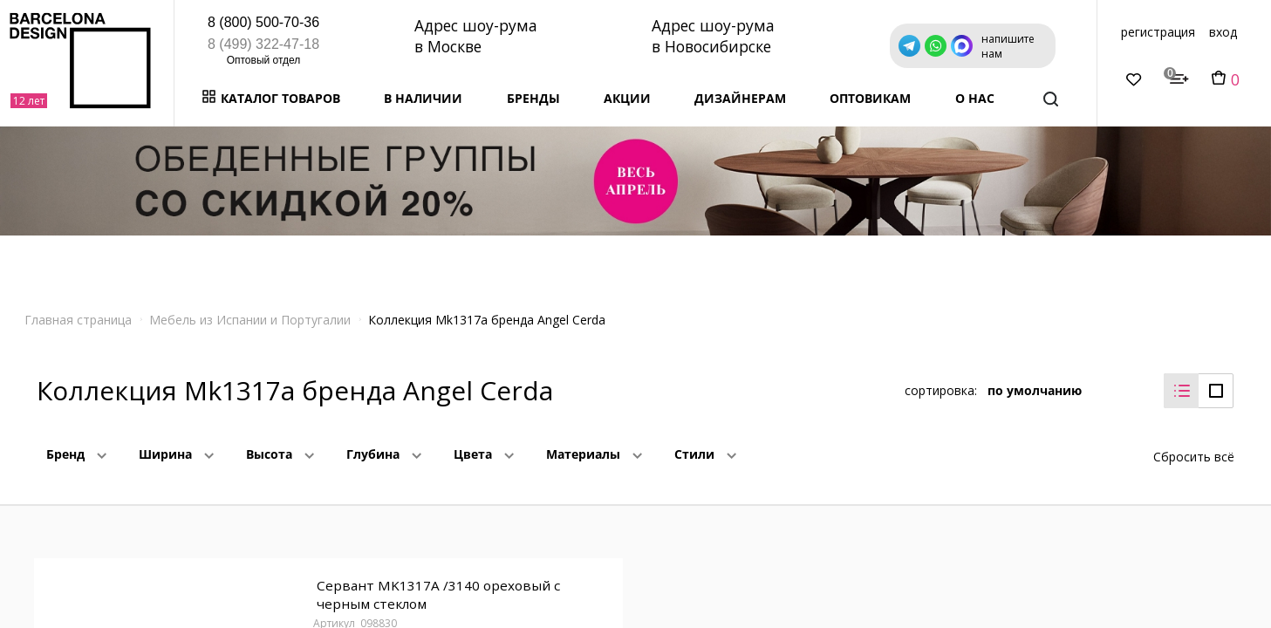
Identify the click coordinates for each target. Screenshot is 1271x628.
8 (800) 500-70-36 (263, 22)
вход (1223, 32)
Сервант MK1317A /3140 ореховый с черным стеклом (436, 585)
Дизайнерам (740, 98)
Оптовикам (870, 98)
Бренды (533, 98)
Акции (627, 98)
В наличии (423, 98)
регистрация (1158, 32)
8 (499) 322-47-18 (263, 44)
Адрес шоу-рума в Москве (477, 36)
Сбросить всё (1193, 442)
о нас (974, 98)
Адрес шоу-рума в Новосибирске (716, 36)
